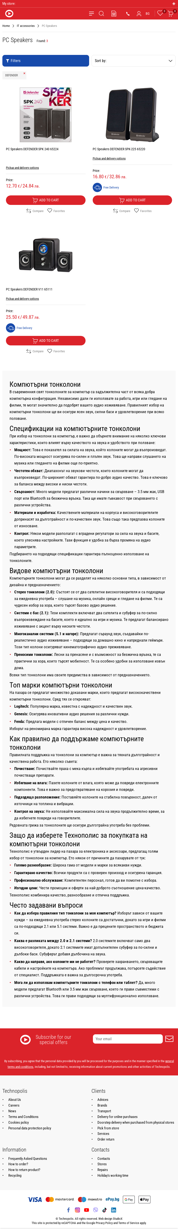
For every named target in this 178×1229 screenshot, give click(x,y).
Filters (13, 60)
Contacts (103, 1158)
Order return (105, 1139)
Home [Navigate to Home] (6, 26)
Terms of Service (128, 1223)
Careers (13, 1105)
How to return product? (24, 1170)
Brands (102, 1105)
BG (147, 13)
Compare (34, 210)
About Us (14, 1100)
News (12, 1111)
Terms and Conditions (23, 1117)
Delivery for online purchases (117, 1117)
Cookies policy (18, 1122)
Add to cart (45, 200)
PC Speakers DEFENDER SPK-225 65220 (119, 149)
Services (103, 1134)
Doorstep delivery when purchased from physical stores (135, 1122)
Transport (104, 1111)
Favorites (56, 210)
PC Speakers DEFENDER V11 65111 (29, 289)
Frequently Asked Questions (27, 1158)
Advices (102, 1100)
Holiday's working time (112, 1175)
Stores (102, 1164)
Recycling (14, 1175)
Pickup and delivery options (22, 167)
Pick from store (108, 1128)
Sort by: (134, 60)
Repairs (102, 1170)
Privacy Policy (104, 1223)
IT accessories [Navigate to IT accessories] (26, 26)
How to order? (18, 1164)
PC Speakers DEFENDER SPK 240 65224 (32, 149)
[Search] (101, 13)
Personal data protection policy (29, 1128)
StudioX (117, 1218)
